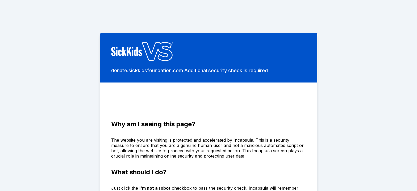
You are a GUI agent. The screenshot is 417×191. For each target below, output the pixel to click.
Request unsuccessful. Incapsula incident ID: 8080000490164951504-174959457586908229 (208, 95)
